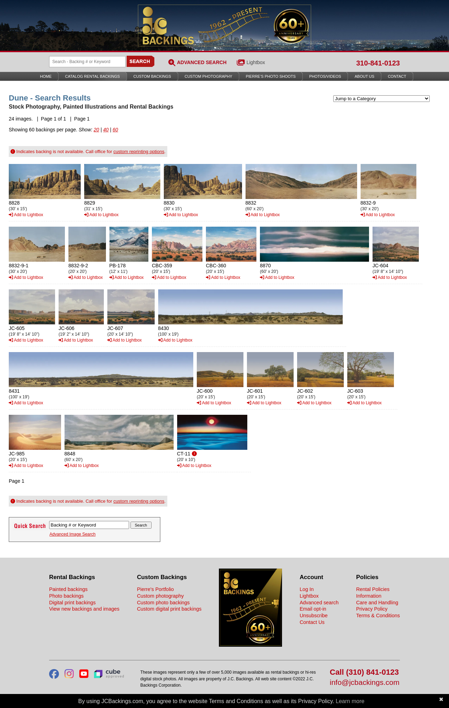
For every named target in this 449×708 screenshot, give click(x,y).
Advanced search (319, 602)
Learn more (350, 701)
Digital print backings (72, 602)
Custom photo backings (163, 602)
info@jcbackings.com (365, 682)
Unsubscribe (314, 615)
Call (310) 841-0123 (364, 672)
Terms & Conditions (378, 615)
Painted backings (68, 589)
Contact (397, 76)
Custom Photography (208, 76)
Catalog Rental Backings (92, 76)
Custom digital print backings (169, 609)
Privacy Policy (372, 609)
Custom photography (160, 596)
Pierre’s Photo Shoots (271, 76)
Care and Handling (377, 602)
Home (46, 76)
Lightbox (256, 62)
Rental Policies (372, 589)
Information (368, 596)
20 (96, 129)
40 (106, 129)
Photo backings (66, 596)
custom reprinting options (138, 151)
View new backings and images (84, 609)
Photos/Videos (325, 76)
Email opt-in (313, 609)
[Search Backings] (87, 61)
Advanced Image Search (72, 534)
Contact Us (312, 622)
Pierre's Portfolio (155, 589)
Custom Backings (152, 76)
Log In (307, 589)
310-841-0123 (378, 63)
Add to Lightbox (26, 214)
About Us (364, 76)
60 (115, 129)
